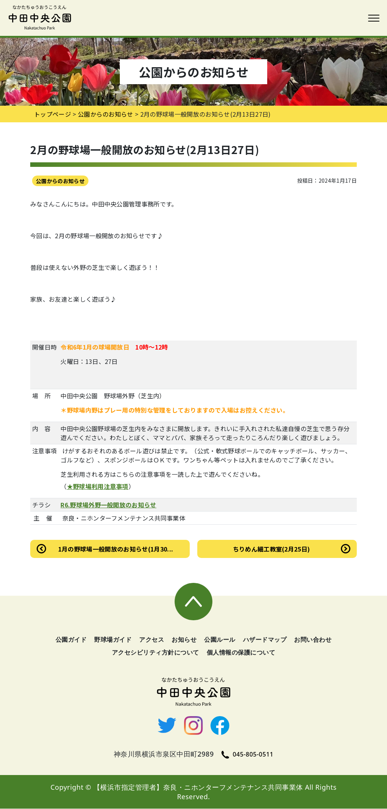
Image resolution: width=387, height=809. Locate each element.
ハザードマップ (265, 640)
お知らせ (184, 640)
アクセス (151, 640)
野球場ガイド (113, 640)
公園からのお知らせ (60, 181)
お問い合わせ (312, 640)
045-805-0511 (247, 754)
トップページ (52, 114)
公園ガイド (71, 640)
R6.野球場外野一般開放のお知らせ (108, 504)
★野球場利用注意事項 (97, 486)
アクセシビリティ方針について (155, 653)
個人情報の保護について (241, 653)
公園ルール (219, 640)
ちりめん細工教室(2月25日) (271, 548)
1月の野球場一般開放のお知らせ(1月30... (115, 548)
